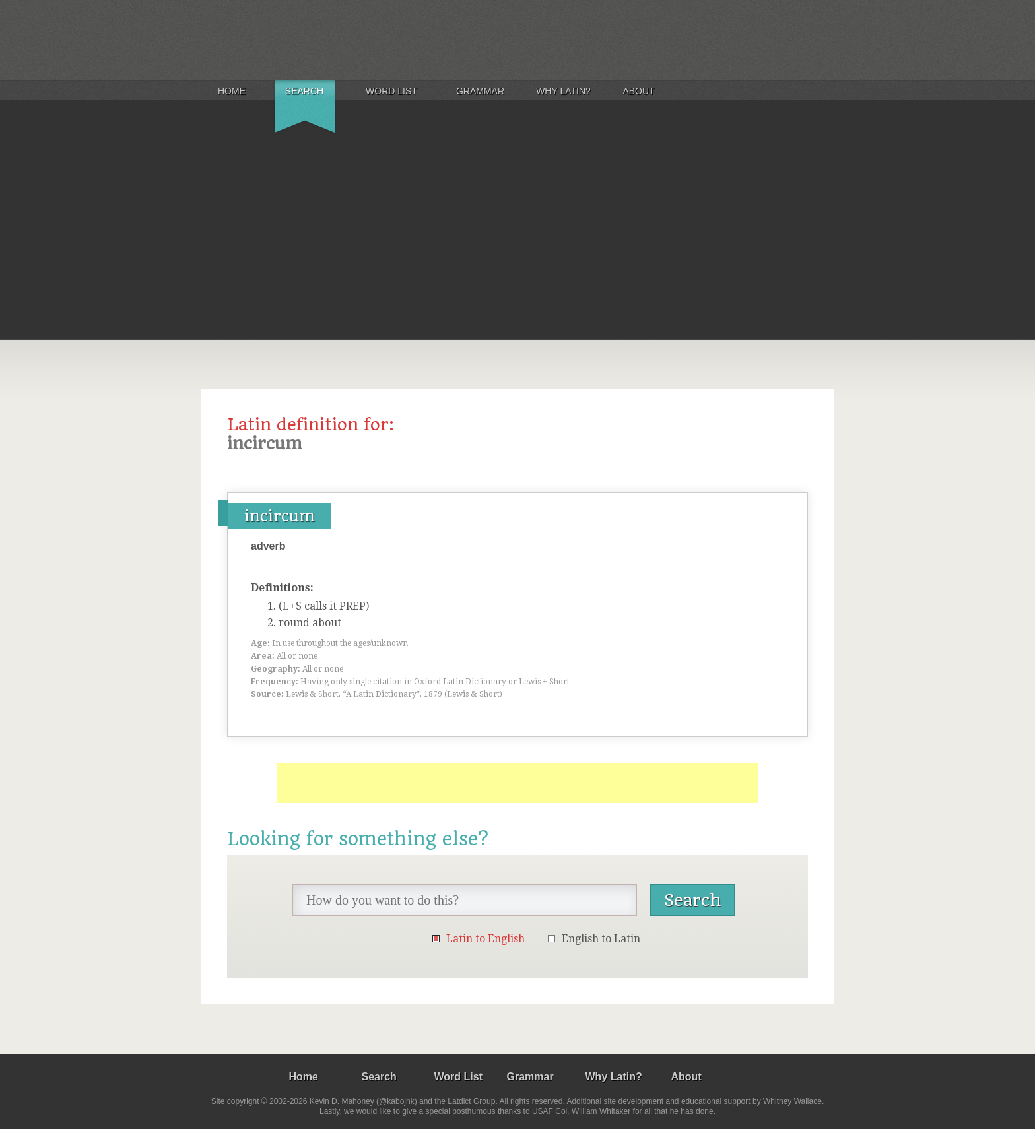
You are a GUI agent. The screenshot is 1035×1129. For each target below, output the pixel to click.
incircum (279, 516)
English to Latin (601, 938)
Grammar (480, 91)
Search (304, 91)
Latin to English (485, 938)
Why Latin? (563, 91)
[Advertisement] (517, 240)
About (638, 91)
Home (232, 91)
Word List (391, 91)
